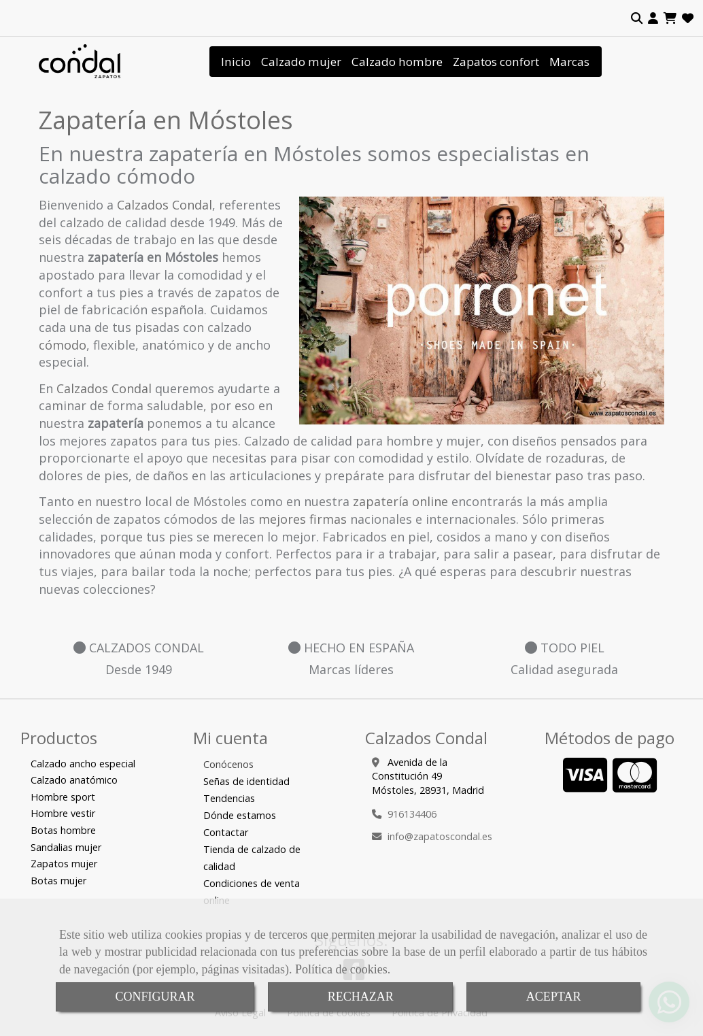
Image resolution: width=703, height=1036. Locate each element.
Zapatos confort (496, 61)
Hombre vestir (63, 813)
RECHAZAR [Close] (361, 996)
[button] (653, 18)
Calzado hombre (397, 61)
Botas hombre (63, 830)
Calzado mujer (301, 61)
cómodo (62, 345)
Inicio (236, 61)
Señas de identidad (246, 781)
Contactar (225, 832)
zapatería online (400, 501)
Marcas (569, 61)
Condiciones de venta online (251, 892)
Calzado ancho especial (83, 763)
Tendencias (229, 798)
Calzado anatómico (74, 779)
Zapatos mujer (64, 863)
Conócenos (228, 764)
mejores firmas (302, 519)
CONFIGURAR (155, 996)
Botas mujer (58, 880)
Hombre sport (63, 796)
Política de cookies (341, 969)
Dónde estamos (239, 815)
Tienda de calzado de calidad (252, 858)
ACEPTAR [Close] (553, 996)
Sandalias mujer (66, 847)
